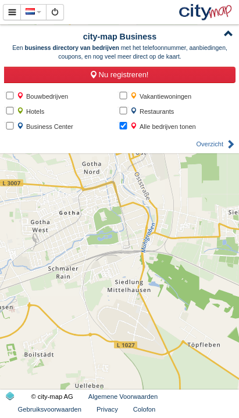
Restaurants (152, 111)
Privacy (107, 409)
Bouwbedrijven (42, 96)
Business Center (45, 126)
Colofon (144, 409)
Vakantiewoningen (160, 96)
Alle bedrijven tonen (163, 126)
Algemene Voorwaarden (123, 396)
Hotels (30, 111)
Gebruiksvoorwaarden (49, 409)
